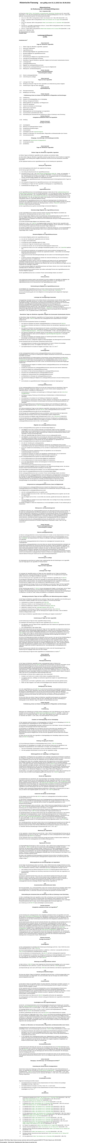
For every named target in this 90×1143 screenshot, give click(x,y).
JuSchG (35, 1006)
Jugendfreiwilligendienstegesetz (29, 330)
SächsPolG (63, 247)
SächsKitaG (49, 307)
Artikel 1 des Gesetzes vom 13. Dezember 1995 (53, 22)
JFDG (38, 330)
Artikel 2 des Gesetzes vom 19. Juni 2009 (39, 1114)
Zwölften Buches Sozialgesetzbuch (43, 713)
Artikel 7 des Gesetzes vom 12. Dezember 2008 (47, 1097)
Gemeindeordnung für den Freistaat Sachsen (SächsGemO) (34, 195)
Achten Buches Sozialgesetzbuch (44, 173)
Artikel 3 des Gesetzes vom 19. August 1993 (52, 19)
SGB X (30, 1071)
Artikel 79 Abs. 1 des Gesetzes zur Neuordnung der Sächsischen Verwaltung (43, 13)
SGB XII (53, 713)
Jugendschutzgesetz (38, 131)
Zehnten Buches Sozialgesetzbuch (38, 140)
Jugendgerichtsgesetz (42, 607)
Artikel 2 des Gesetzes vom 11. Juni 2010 (34, 1098)
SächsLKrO (56, 202)
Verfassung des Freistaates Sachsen (49, 782)
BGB (57, 965)
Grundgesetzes (64, 781)
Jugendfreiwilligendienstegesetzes (53, 333)
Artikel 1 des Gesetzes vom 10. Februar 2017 (33, 1100)
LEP (60, 668)
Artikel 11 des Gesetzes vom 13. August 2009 (33, 1122)
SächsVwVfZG (22, 815)
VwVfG (63, 819)
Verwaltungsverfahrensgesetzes (35, 816)
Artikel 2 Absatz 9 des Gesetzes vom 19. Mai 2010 (34, 1123)
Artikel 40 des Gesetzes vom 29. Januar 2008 (50, 28)
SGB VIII (54, 173)
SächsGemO (22, 204)
